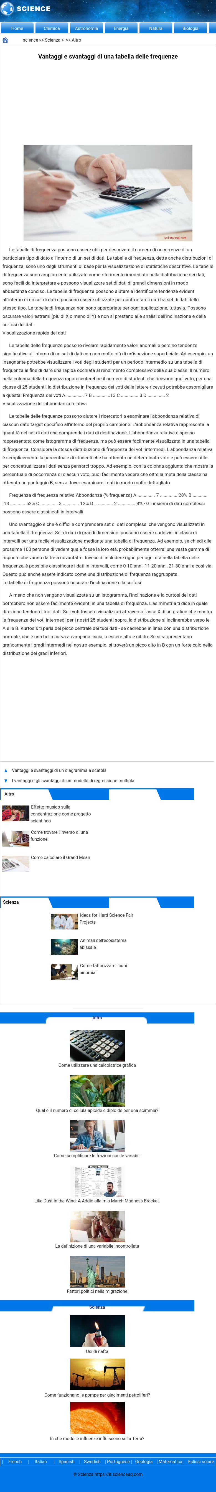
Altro (76, 40)
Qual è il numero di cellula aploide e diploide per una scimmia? (97, 1094)
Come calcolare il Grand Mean (60, 857)
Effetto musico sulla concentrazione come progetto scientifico (61, 814)
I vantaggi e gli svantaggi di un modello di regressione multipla (73, 780)
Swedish (92, 1461)
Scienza (52, 40)
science (30, 40)
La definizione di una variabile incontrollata (97, 1230)
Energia (121, 28)
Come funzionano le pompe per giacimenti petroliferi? (97, 1378)
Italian (41, 1461)
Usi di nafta (97, 1334)
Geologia (144, 1461)
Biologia (190, 28)
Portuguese (118, 1461)
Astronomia (86, 28)
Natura (155, 28)
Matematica (170, 1461)
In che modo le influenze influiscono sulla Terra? (97, 1421)
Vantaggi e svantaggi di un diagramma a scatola (60, 770)
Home (17, 28)
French (15, 1461)
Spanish (67, 1461)
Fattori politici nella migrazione (97, 1275)
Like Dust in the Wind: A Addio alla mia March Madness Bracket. (97, 1185)
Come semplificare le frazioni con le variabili (97, 1139)
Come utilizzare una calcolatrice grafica (97, 1049)
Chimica (52, 28)
